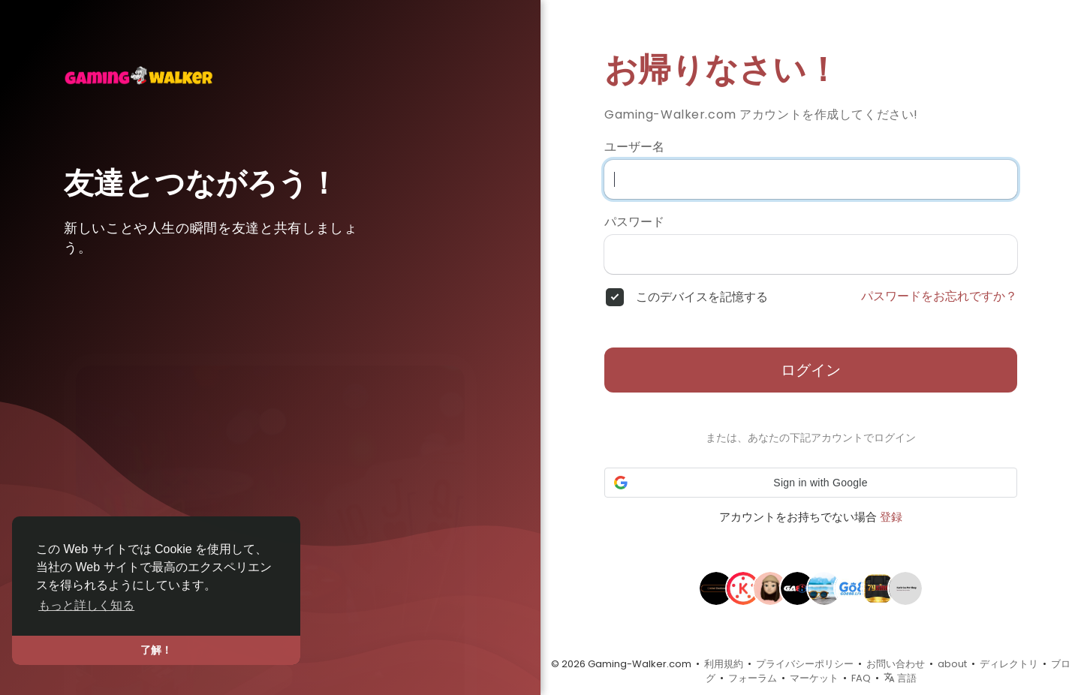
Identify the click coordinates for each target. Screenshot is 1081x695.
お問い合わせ (895, 664)
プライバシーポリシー (805, 664)
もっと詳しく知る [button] (86, 605)
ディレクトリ (1009, 664)
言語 (900, 678)
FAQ (861, 678)
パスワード (634, 222)
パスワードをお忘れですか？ (939, 296)
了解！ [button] (156, 650)
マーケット (814, 678)
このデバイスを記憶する (702, 297)
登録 (891, 517)
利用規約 (723, 664)
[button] (810, 483)
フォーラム (752, 678)
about (952, 664)
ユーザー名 (634, 147)
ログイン (811, 370)
